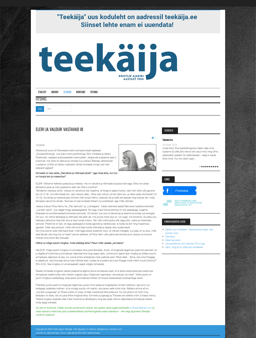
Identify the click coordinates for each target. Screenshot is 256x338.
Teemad (67, 92)
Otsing (94, 92)
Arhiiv (54, 92)
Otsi (40, 108)
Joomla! (39, 332)
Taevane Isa (167, 140)
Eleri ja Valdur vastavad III (59, 130)
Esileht (42, 92)
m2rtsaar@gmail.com (141, 307)
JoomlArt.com (115, 329)
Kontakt (80, 92)
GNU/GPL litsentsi (86, 332)
